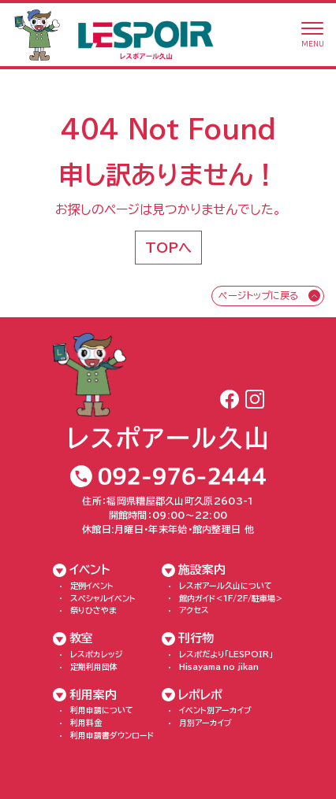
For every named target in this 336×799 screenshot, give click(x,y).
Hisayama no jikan (219, 667)
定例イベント (92, 586)
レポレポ (200, 695)
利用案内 (93, 695)
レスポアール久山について (225, 586)
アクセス (194, 610)
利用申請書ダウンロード (112, 735)
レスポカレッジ (96, 654)
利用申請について (101, 710)
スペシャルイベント (103, 598)
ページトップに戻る (258, 295)
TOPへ (168, 247)
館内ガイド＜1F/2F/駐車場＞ (231, 598)
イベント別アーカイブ (215, 710)
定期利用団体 (94, 667)
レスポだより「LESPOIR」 (226, 654)
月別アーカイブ (205, 723)
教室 (81, 638)
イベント (89, 569)
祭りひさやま (93, 610)
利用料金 (86, 723)
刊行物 (196, 638)
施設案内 (202, 569)
